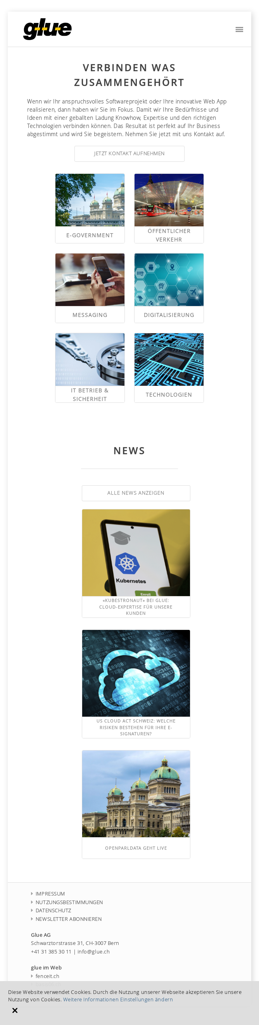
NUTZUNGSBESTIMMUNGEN (67, 902)
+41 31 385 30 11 (51, 951)
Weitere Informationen (91, 999)
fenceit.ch (45, 976)
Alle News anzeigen (135, 493)
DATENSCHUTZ (51, 910)
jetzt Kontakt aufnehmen (129, 153)
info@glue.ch (94, 951)
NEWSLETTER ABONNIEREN (66, 919)
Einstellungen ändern (146, 999)
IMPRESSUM (48, 893)
